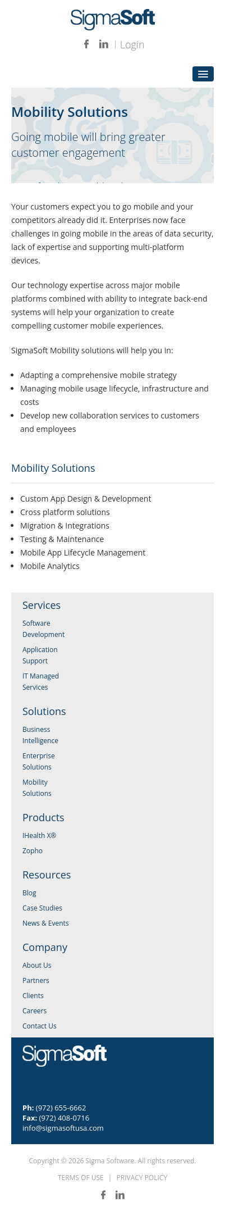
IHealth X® (39, 835)
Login (132, 44)
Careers (34, 1011)
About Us (36, 965)
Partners (35, 980)
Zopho (32, 850)
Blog (29, 893)
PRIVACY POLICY (142, 1177)
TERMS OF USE (81, 1177)
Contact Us (39, 1026)
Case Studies (42, 908)
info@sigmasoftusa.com (63, 1128)
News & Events (45, 923)
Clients (33, 995)
